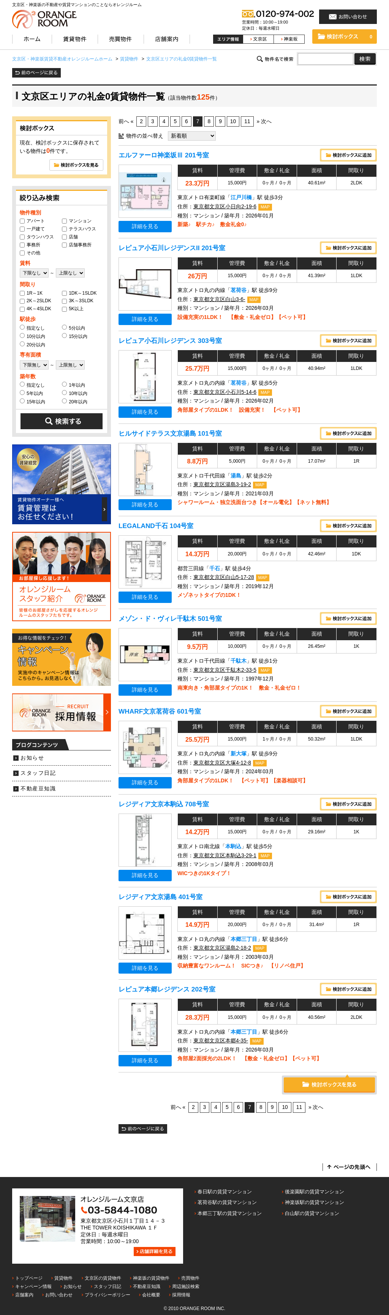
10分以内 (32, 336)
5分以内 (73, 328)
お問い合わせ (59, 1295)
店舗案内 (24, 1295)
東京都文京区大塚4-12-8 (222, 763)
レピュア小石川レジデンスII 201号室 (172, 248)
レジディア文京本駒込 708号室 (164, 804)
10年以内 (74, 393)
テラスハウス (79, 229)
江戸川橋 (241, 197)
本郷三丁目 (244, 939)
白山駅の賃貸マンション (312, 1213)
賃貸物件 (63, 1278)
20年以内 (74, 401)
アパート (32, 221)
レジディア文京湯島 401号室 (160, 897)
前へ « (126, 121)
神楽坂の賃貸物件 (151, 1278)
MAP (265, 207)
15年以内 (32, 401)
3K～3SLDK (77, 300)
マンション (77, 221)
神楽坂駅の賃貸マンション (314, 1202)
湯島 (236, 476)
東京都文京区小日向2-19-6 (224, 206)
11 (247, 121)
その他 (30, 252)
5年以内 (31, 393)
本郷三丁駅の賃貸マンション (230, 1213)
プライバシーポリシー (107, 1295)
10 (233, 121)
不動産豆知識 (38, 789)
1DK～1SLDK (79, 293)
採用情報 (181, 1295)
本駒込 (233, 846)
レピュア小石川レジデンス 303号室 (170, 340)
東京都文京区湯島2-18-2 (222, 948)
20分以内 (32, 344)
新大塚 (239, 754)
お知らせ (32, 758)
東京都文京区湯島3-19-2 (222, 484)
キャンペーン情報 (33, 1286)
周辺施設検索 (185, 1286)
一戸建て (32, 229)
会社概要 (151, 1295)
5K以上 (73, 308)
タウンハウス (37, 237)
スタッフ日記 (38, 773)
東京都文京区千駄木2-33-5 (224, 670)
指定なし (32, 328)
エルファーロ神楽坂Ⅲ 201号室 (164, 155)
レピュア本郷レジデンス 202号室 (167, 989)
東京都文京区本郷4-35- (220, 1041)
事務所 (30, 244)
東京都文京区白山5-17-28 (223, 577)
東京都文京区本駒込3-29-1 (224, 855)
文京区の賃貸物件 (103, 1278)
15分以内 (74, 336)
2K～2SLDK (35, 300)
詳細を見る (145, 226)
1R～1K (31, 293)
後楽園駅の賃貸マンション (314, 1191)
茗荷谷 (239, 290)
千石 (214, 568)
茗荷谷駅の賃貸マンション (227, 1202)
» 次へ (264, 121)
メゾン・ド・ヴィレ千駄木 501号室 (170, 618)
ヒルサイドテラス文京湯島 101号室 (170, 433)
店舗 (70, 237)
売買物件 (190, 1278)
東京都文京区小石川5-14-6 (224, 392)
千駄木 (239, 661)
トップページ (29, 1278)
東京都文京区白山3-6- (219, 299)
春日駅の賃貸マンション (225, 1191)
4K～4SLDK (35, 308)
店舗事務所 (77, 244)
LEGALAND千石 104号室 (156, 526)
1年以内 (73, 385)
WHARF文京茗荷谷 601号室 (160, 711)
